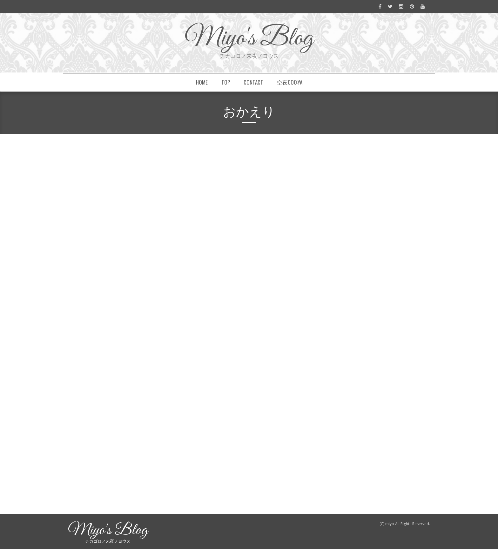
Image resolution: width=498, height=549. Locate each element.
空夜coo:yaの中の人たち (364, 233)
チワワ (272, 153)
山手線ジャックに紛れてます (368, 276)
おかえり (90, 186)
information (352, 381)
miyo (77, 200)
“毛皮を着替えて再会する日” (367, 244)
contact (253, 82)
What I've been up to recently (369, 404)
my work (349, 392)
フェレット (195, 447)
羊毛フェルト (150, 166)
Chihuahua (116, 153)
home (202, 82)
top (225, 82)
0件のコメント (130, 457)
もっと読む (88, 426)
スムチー (229, 153)
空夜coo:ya (289, 82)
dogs (94, 447)
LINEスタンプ (172, 153)
